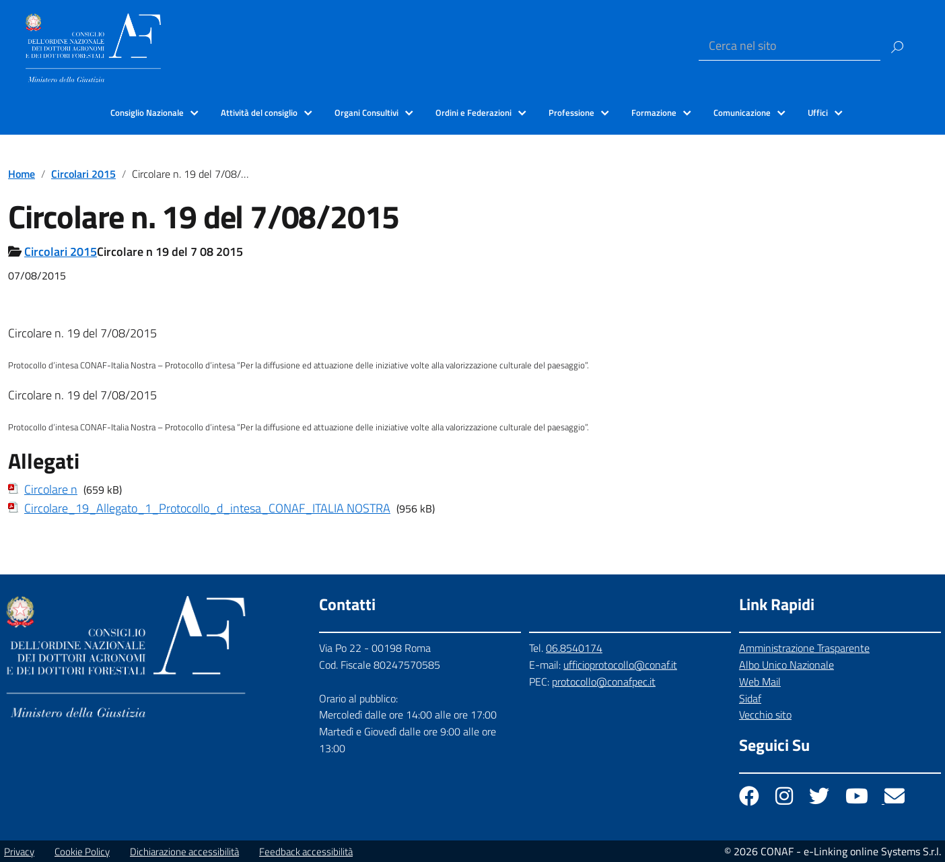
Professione (571, 112)
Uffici (818, 112)
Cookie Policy (82, 851)
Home (21, 174)
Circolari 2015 (83, 174)
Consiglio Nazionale (147, 112)
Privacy (19, 851)
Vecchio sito (765, 714)
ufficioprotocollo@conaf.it (620, 665)
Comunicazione (742, 112)
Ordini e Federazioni (473, 112)
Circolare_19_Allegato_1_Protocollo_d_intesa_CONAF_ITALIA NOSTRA (207, 508)
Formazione (653, 112)
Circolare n (50, 489)
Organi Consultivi (366, 112)
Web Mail (760, 681)
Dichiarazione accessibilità (184, 851)
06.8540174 (574, 648)
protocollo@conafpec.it (604, 681)
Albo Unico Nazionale (786, 665)
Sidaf (750, 698)
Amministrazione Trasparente (804, 648)
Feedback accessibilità (306, 851)
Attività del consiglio (259, 112)
